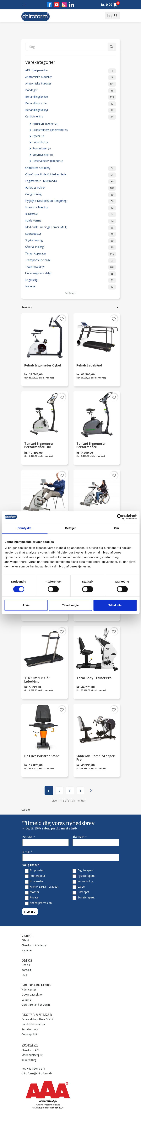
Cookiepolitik (29, 1034)
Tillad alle (115, 605)
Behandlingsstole (70, 103)
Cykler (38, 136)
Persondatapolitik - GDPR (37, 1019)
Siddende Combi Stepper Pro (95, 757)
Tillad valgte (70, 605)
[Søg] (70, 47)
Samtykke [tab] (24, 528)
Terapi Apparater (70, 254)
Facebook (49, 4)
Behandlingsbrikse (70, 97)
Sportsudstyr (70, 234)
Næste (91, 790)
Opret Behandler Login (35, 1004)
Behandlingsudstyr (70, 110)
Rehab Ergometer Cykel (42, 365)
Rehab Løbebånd (89, 365)
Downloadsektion (32, 994)
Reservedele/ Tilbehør (48, 161)
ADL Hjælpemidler (70, 70)
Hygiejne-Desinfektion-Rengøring (70, 201)
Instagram (64, 4)
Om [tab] (116, 528)
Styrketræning (70, 240)
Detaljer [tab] (70, 528)
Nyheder (70, 287)
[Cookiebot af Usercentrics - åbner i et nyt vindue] (120, 517)
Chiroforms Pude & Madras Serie (70, 175)
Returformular (30, 1029)
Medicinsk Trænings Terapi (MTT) (70, 227)
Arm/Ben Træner (45, 123)
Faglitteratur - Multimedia (70, 181)
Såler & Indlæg (70, 247)
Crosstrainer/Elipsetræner (50, 130)
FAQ (24, 975)
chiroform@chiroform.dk (36, 1073)
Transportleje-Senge (70, 260)
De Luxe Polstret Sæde (41, 756)
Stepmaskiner (43, 154)
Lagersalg (70, 280)
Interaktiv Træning (70, 207)
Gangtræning (70, 194)
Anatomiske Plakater (70, 84)
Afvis (26, 605)
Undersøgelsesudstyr (70, 273)
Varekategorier (40, 61)
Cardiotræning (70, 117)
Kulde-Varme (70, 221)
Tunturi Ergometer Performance (91, 445)
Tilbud (25, 940)
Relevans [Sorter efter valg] (70, 307)
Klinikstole (70, 214)
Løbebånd (40, 142)
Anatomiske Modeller (70, 77)
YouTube (56, 4)
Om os (25, 965)
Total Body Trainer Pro (93, 678)
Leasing (26, 999)
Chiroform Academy (70, 168)
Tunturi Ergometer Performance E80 (39, 445)
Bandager (70, 90)
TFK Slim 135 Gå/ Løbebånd (37, 679)
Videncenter (28, 989)
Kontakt (26, 970)
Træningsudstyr (70, 267)
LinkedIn (71, 4)
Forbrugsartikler (70, 188)
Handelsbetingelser (33, 1024)
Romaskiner (42, 148)
